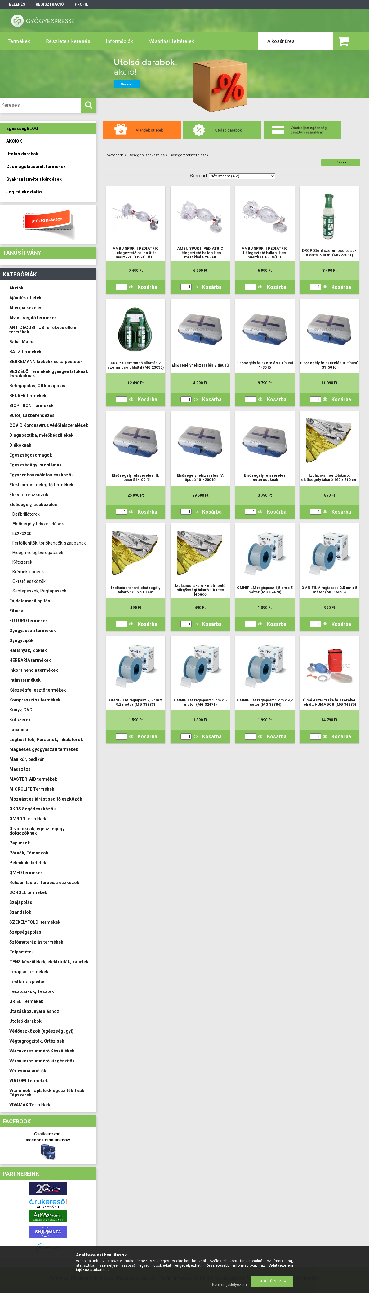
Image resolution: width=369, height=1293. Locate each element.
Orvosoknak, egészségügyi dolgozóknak (37, 830)
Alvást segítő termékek (33, 317)
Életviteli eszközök (28, 494)
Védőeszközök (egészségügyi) (41, 1031)
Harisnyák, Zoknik (28, 650)
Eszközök (21, 533)
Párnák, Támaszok (28, 852)
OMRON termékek (27, 818)
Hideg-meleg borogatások (37, 552)
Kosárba (147, 287)
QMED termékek (26, 872)
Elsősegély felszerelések (38, 523)
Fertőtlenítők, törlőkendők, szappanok (49, 542)
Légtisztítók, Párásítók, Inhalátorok (46, 739)
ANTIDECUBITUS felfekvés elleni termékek (42, 329)
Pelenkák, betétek (27, 862)
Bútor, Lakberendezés (32, 415)
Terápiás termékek (28, 971)
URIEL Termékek (26, 1001)
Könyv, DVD (21, 709)
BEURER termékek (28, 395)
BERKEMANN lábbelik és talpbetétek (46, 361)
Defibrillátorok (26, 514)
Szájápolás (20, 902)
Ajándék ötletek (25, 297)
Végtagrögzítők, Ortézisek (36, 1041)
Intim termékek (25, 680)
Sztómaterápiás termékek (36, 941)
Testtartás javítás (27, 981)
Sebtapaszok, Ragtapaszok (39, 590)
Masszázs (20, 769)
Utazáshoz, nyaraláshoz (34, 1011)
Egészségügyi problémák (35, 464)
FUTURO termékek (28, 620)
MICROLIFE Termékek (31, 789)
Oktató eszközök (29, 581)
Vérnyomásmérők (27, 1070)
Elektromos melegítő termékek (41, 484)
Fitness (16, 610)
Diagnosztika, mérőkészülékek (41, 435)
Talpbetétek (21, 951)
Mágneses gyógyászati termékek (43, 749)
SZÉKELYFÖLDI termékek (34, 922)
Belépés (17, 4)
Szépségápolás (25, 932)
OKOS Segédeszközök (32, 808)
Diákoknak (20, 445)
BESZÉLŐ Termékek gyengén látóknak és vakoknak (48, 373)
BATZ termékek (25, 351)
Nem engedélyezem (229, 1284)
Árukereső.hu (48, 1207)
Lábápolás (20, 729)
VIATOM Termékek (28, 1080)
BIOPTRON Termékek (31, 405)
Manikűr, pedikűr (26, 759)
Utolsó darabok (25, 1021)
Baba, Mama (22, 341)
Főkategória (114, 155)
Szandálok (20, 912)
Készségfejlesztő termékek (37, 690)
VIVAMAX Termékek (29, 1104)
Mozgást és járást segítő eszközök (45, 798)
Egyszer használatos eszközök (41, 474)
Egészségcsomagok (30, 455)
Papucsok (19, 842)
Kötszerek (22, 562)
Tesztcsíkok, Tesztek (31, 991)
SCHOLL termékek (28, 892)
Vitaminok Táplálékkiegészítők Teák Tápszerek (46, 1092)
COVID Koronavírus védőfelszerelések (48, 425)
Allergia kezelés (25, 307)
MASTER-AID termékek (33, 779)
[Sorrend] (242, 176)
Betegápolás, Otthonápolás (37, 385)
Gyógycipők (21, 640)
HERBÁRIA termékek (30, 660)
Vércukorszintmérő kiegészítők (42, 1060)
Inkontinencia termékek (33, 670)
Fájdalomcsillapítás (29, 600)
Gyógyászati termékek (32, 630)
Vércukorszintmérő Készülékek (41, 1050)
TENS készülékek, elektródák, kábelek (48, 961)
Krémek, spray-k (28, 571)
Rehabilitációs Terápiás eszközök (44, 882)
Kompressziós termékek (34, 699)
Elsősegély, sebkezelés (33, 504)
